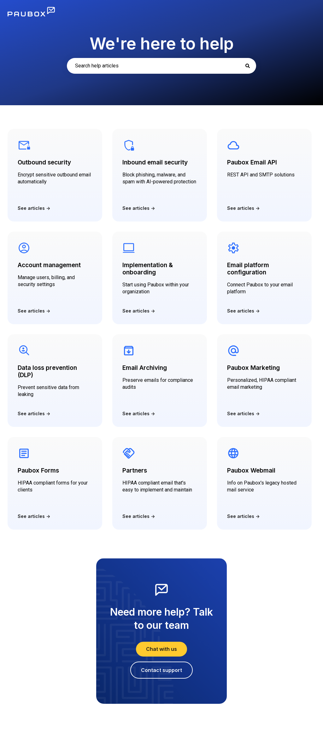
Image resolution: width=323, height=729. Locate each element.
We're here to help (162, 44)
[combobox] (161, 66)
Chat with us (161, 649)
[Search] (248, 66)
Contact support (161, 670)
